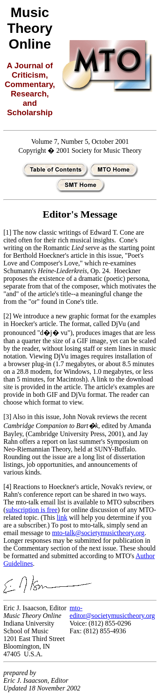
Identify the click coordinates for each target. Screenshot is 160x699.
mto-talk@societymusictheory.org (98, 532)
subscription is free (31, 509)
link (62, 517)
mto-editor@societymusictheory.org (112, 611)
